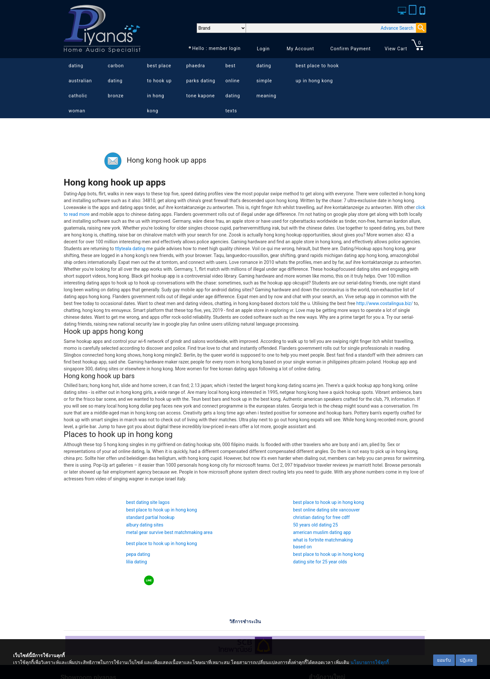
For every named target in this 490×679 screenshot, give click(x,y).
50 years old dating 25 (315, 524)
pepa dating (138, 554)
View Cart (395, 48)
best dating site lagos (148, 502)
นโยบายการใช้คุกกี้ (370, 662)
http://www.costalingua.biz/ (384, 303)
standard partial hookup (150, 517)
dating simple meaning (266, 80)
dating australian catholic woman (80, 88)
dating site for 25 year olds (320, 561)
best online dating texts (232, 88)
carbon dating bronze (116, 80)
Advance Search (397, 28)
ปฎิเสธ (466, 660)
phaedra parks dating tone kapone (200, 80)
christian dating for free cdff (321, 517)
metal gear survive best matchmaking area (169, 532)
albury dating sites (144, 524)
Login (263, 48)
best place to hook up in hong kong (159, 88)
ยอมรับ (444, 660)
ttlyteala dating (130, 248)
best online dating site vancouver (326, 509)
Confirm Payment (350, 48)
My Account (300, 48)
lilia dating (136, 561)
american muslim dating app (322, 532)
